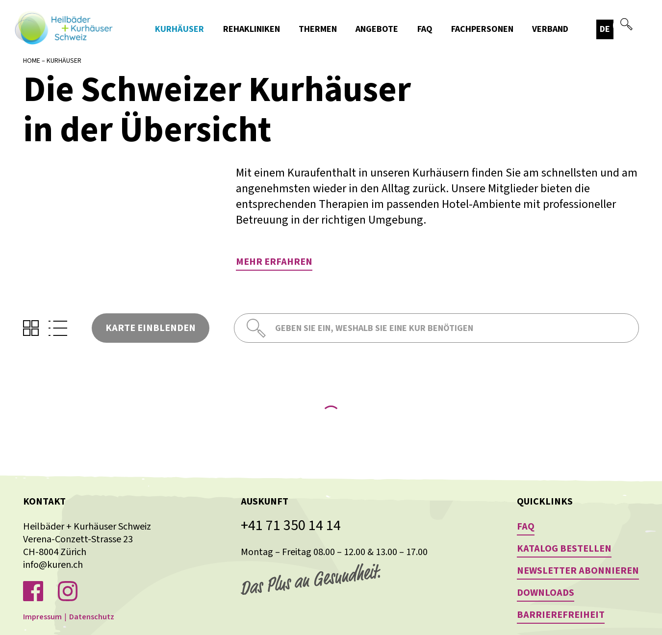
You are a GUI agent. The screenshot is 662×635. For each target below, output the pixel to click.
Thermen (318, 29)
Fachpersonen (482, 29)
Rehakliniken (251, 29)
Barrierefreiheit (561, 615)
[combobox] (635, 29)
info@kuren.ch (53, 565)
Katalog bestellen (564, 549)
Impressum (42, 616)
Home (31, 61)
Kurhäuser (179, 29)
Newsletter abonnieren (578, 571)
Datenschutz (91, 616)
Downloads (545, 593)
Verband (550, 29)
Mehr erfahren (274, 262)
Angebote (377, 29)
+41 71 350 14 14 (291, 525)
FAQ (425, 29)
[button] (635, 29)
